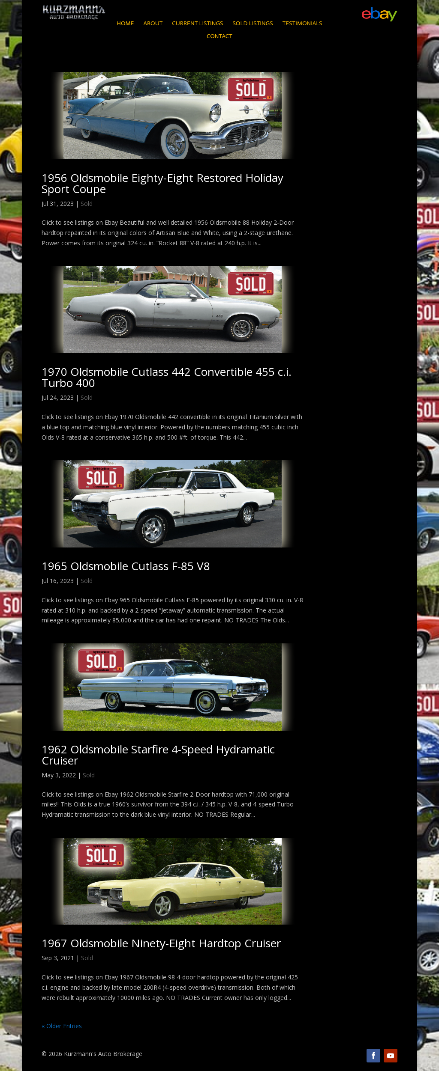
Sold (87, 203)
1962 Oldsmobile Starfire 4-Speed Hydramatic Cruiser (158, 754)
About (152, 24)
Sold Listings (252, 24)
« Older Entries (62, 1026)
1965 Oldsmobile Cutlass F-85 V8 (126, 566)
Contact (219, 36)
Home (125, 24)
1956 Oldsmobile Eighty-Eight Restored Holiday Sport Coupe (162, 183)
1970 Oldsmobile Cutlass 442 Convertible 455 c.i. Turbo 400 (167, 377)
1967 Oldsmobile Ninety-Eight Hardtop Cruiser (161, 943)
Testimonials (302, 24)
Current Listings (197, 24)
